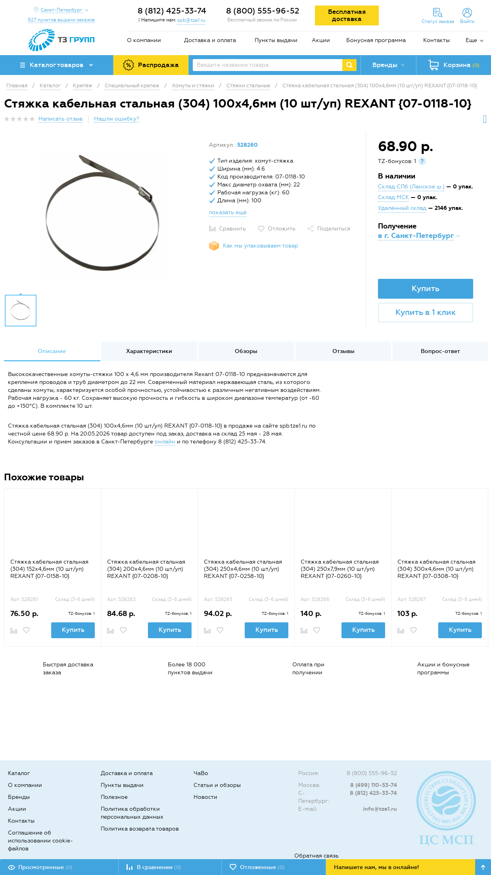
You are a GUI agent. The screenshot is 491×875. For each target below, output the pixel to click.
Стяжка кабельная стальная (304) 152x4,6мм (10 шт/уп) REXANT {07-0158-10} (49, 568)
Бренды (19, 797)
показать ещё (228, 212)
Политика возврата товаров (140, 828)
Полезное (114, 797)
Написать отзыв (60, 118)
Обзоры (246, 351)
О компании (144, 40)
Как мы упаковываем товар (260, 245)
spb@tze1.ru (191, 20)
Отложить (281, 228)
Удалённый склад (402, 208)
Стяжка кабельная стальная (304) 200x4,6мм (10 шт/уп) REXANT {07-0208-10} (146, 568)
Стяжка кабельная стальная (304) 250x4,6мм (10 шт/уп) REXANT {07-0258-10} (243, 568)
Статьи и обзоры (217, 785)
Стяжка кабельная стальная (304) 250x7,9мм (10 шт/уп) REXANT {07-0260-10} (340, 568)
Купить (425, 288)
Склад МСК (393, 197)
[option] (103, 215)
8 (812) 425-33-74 (172, 10)
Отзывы (343, 351)
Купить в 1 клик (425, 312)
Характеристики (149, 351)
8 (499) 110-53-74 (373, 785)
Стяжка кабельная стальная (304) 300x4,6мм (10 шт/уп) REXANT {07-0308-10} (436, 568)
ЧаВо (201, 773)
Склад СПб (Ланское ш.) (411, 186)
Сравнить (232, 228)
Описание (52, 351)
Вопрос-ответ (440, 351)
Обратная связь (316, 855)
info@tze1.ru (380, 809)
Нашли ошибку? (116, 118)
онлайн (165, 441)
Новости (205, 797)
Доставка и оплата (210, 40)
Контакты (436, 40)
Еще (471, 40)
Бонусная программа (376, 40)
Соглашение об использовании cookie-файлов (40, 840)
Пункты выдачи (276, 40)
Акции (321, 40)
